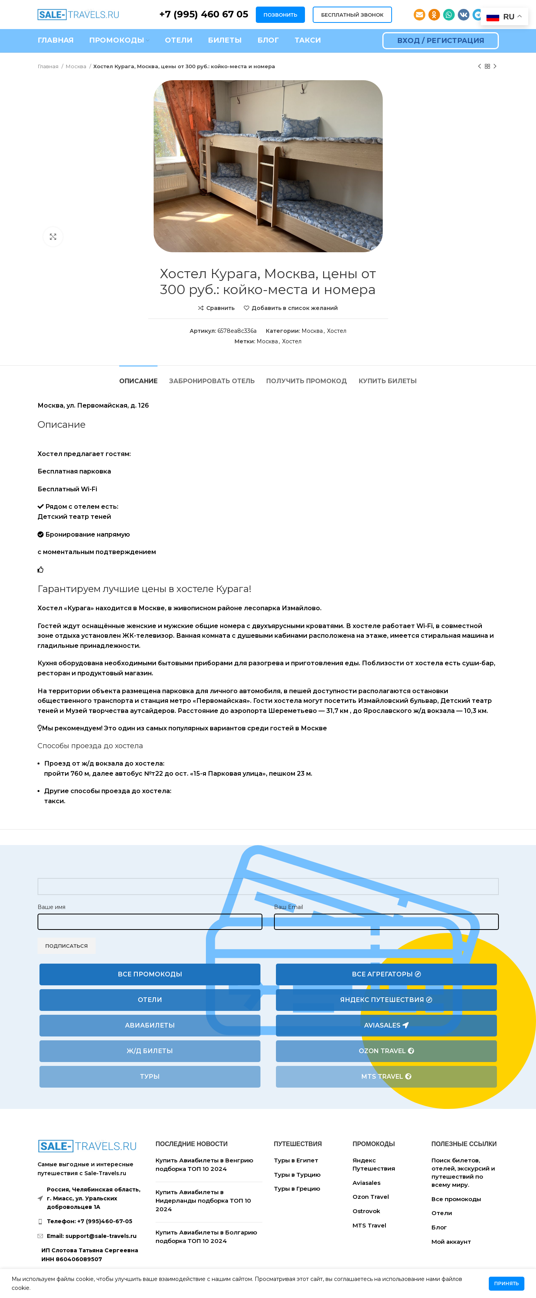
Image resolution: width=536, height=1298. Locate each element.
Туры (150, 1076)
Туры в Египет (296, 1160)
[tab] (138, 377)
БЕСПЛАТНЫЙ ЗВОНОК (352, 15)
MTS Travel (386, 1076)
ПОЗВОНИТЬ (280, 15)
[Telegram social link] (478, 15)
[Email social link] (419, 15)
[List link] (91, 1221)
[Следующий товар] (495, 67)
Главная (49, 66)
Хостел (336, 330)
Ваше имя (51, 907)
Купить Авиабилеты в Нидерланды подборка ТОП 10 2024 (203, 1200)
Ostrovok (366, 1211)
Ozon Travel (386, 1051)
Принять (506, 1283)
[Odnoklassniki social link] (434, 15)
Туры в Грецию (297, 1188)
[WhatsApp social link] (449, 15)
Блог (439, 1227)
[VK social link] (463, 15)
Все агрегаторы (386, 974)
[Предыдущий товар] (479, 67)
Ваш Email (288, 907)
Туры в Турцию (297, 1174)
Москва (76, 66)
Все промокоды (150, 974)
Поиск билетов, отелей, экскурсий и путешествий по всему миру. (463, 1172)
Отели (150, 1000)
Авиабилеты (150, 1025)
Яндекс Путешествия (386, 1000)
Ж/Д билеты (150, 1051)
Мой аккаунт (451, 1241)
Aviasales (386, 1025)
